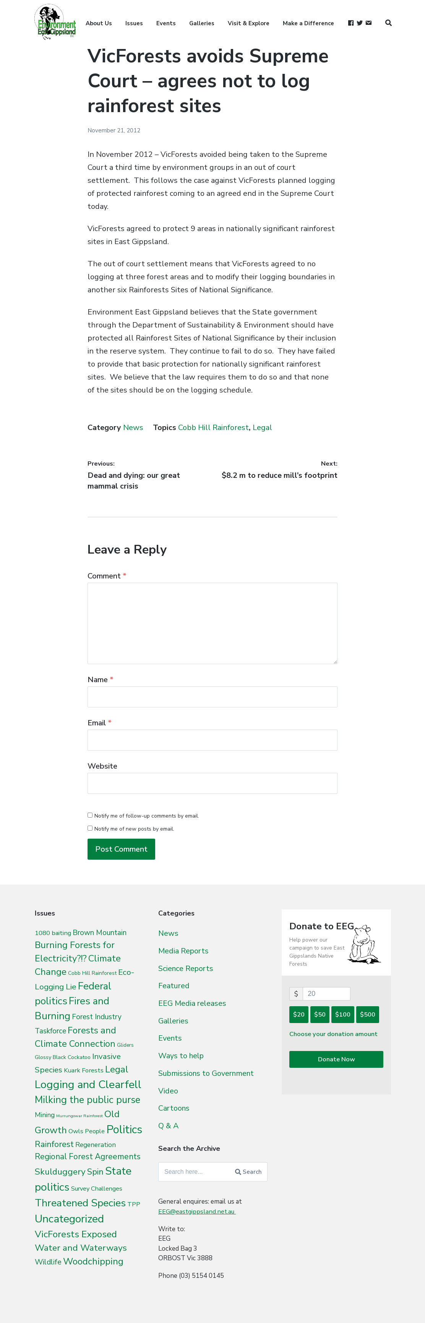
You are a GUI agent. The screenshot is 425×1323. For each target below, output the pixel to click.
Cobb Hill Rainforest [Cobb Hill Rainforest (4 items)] (92, 973)
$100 (342, 1014)
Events (166, 23)
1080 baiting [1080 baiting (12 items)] (53, 933)
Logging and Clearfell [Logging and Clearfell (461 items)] (88, 1084)
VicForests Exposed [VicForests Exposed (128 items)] (76, 1234)
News (133, 427)
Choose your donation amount (334, 1034)
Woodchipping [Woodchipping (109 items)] (93, 1261)
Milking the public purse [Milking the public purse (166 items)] (87, 1099)
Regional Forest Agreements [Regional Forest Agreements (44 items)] (88, 1156)
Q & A (168, 1125)
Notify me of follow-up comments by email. (146, 816)
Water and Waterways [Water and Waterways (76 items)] (81, 1248)
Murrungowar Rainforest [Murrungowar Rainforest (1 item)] (79, 1116)
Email (100, 723)
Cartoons (175, 1107)
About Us (99, 23)
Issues (134, 23)
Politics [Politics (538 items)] (124, 1129)
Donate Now (336, 1060)
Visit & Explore (248, 23)
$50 (320, 1014)
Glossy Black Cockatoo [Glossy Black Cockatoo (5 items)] (63, 1057)
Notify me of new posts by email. (134, 829)
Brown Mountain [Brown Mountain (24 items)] (100, 933)
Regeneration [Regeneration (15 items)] (95, 1144)
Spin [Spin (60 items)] (95, 1172)
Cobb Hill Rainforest (213, 427)
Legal (262, 427)
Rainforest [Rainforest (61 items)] (54, 1144)
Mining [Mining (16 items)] (45, 1114)
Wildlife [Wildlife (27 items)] (48, 1262)
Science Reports (187, 968)
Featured (174, 985)
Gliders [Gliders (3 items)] (125, 1045)
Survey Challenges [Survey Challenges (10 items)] (96, 1188)
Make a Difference (308, 23)
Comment (107, 576)
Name (101, 680)
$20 (299, 1014)
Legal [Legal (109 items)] (116, 1069)
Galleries (201, 23)
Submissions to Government (209, 1072)
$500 (367, 1014)
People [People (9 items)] (95, 1131)
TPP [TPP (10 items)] (133, 1204)
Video (168, 1090)
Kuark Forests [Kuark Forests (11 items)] (84, 1070)
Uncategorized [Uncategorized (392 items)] (69, 1218)
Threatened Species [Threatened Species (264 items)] (80, 1203)
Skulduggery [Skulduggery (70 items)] (60, 1172)
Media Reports (184, 950)
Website (102, 766)
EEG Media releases (193, 1003)
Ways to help (182, 1055)
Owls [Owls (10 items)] (75, 1131)
